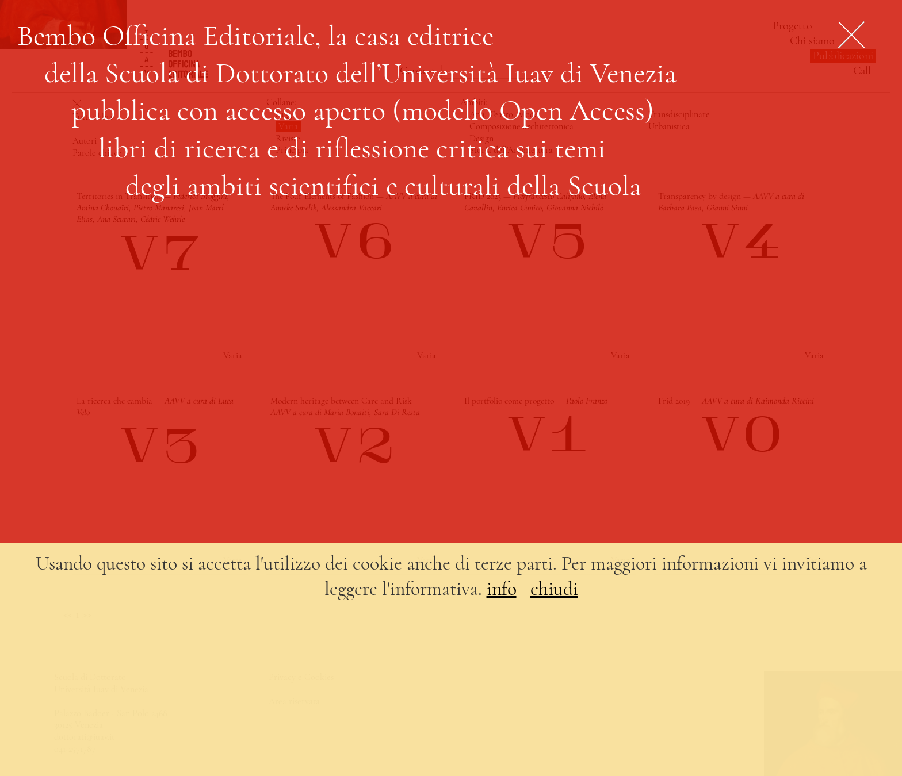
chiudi (554, 589)
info (502, 589)
